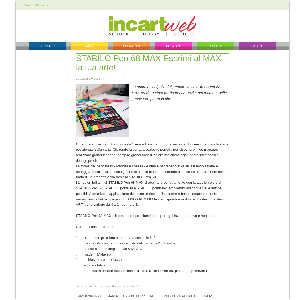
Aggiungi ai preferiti (139, 296)
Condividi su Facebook (178, 296)
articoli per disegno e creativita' (118, 286)
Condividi (208, 296)
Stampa (112, 296)
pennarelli (90, 286)
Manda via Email (90, 296)
